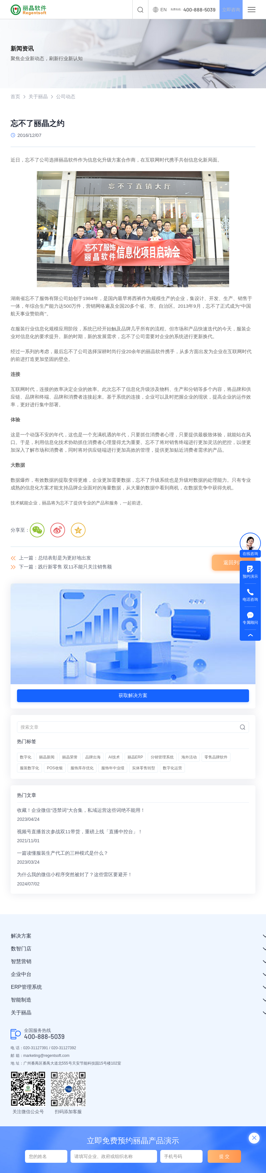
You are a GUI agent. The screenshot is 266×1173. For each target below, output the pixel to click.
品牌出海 (93, 757)
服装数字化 (29, 768)
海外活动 (189, 757)
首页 (15, 96)
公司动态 (65, 96)
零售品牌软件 (216, 757)
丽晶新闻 (46, 757)
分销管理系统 (162, 757)
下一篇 (65, 567)
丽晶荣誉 (70, 757)
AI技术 (114, 757)
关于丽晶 (38, 96)
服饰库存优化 (82, 768)
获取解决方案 (133, 696)
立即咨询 (228, 9)
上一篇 (55, 558)
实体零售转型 (143, 768)
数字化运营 (172, 768)
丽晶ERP (135, 757)
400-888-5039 (44, 1038)
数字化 (25, 757)
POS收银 (54, 768)
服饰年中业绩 (112, 768)
